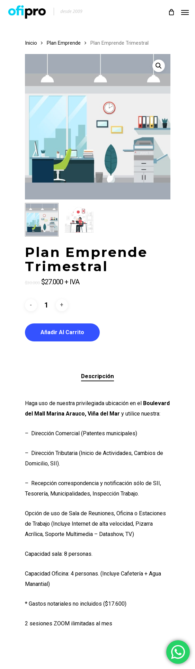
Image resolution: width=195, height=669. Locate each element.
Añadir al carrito (62, 332)
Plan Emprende (64, 43)
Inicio (31, 43)
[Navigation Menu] (185, 12)
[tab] (97, 376)
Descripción (97, 376)
